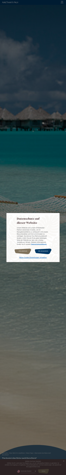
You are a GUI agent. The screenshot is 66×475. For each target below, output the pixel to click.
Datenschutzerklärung (38, 244)
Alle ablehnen (23, 251)
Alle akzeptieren (43, 251)
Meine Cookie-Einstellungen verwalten (33, 257)
